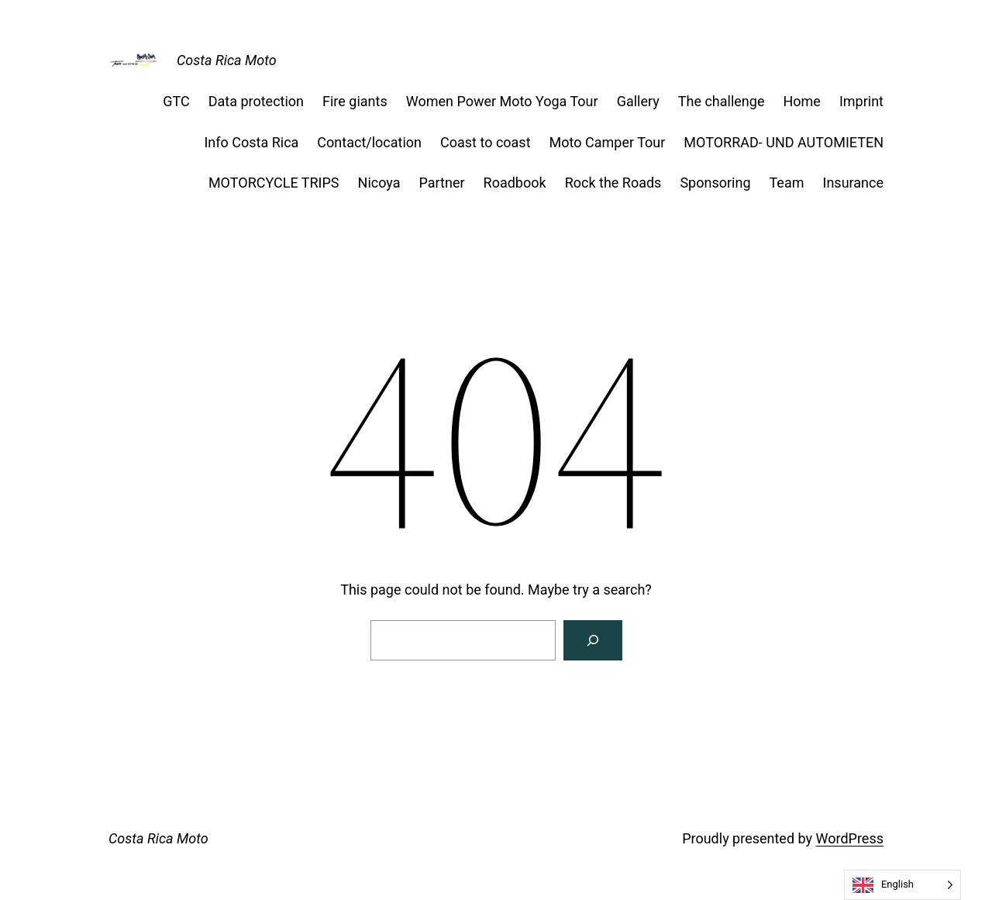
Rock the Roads (613, 182)
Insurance (853, 182)
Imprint (861, 101)
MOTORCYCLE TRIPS (273, 182)
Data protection (256, 101)
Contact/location (369, 142)
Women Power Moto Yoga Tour (502, 101)
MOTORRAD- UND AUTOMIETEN (784, 142)
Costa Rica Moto (227, 60)
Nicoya (379, 182)
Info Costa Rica (251, 142)
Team (787, 182)
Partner (442, 182)
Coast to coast (485, 142)
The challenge (721, 101)
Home (801, 101)
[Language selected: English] (902, 885)
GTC (176, 101)
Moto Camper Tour (607, 142)
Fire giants (355, 101)
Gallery (638, 101)
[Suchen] (592, 640)
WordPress (850, 838)
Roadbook (515, 182)
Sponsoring (715, 182)
